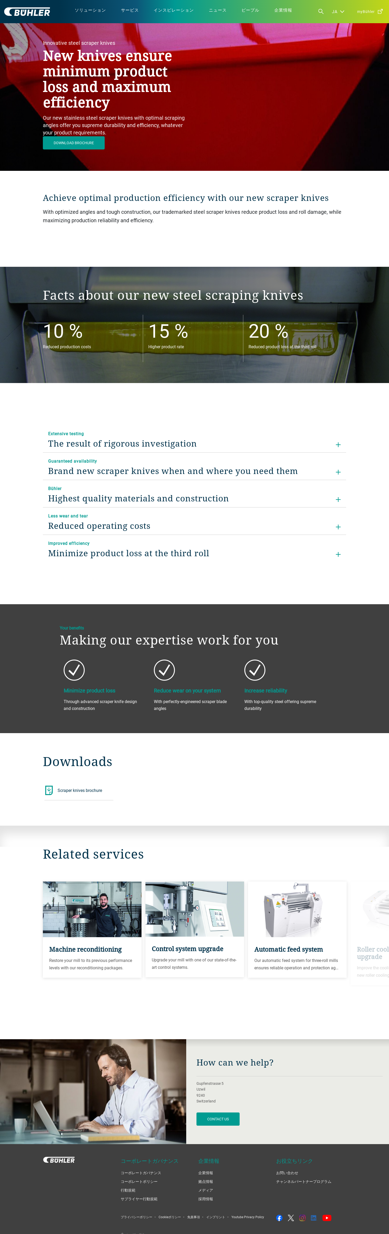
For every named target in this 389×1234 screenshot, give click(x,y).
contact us (218, 1118)
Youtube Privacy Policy (247, 1217)
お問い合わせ (287, 1172)
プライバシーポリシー (136, 1217)
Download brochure (74, 142)
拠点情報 (205, 1181)
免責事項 (193, 1217)
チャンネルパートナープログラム (303, 1181)
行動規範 (128, 1190)
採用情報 (205, 1198)
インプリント (215, 1217)
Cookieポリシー (170, 1217)
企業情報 (205, 1172)
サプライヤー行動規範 (139, 1198)
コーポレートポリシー (139, 1181)
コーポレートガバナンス (141, 1172)
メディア (205, 1190)
